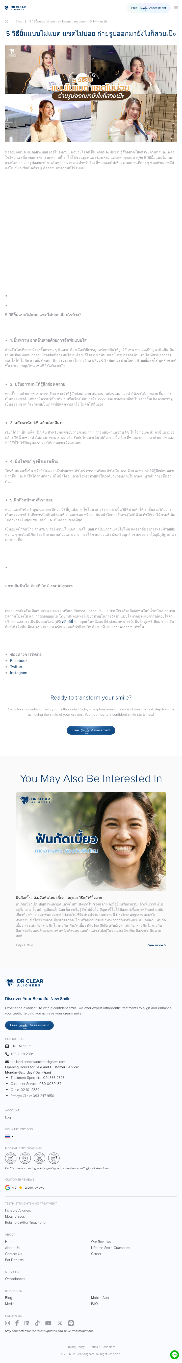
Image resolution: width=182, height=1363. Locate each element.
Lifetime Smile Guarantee (110, 1247)
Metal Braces (15, 1216)
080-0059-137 (50, 1083)
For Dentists (14, 1260)
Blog (19, 21)
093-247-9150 (43, 1096)
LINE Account (21, 1046)
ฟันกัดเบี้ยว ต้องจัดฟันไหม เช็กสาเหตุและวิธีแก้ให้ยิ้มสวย (59, 897)
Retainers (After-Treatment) (25, 1222)
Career (96, 1254)
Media (9, 1303)
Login (9, 1117)
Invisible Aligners (18, 1210)
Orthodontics (15, 1278)
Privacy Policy (75, 1347)
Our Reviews (101, 1241)
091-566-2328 (54, 1077)
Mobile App (100, 1297)
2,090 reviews (34, 1187)
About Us (12, 1247)
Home (6, 21)
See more (155, 945)
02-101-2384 (30, 1089)
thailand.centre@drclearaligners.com (38, 1061)
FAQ (94, 1303)
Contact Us (13, 1254)
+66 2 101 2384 (22, 1054)
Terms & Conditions (103, 1347)
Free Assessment (148, 9)
